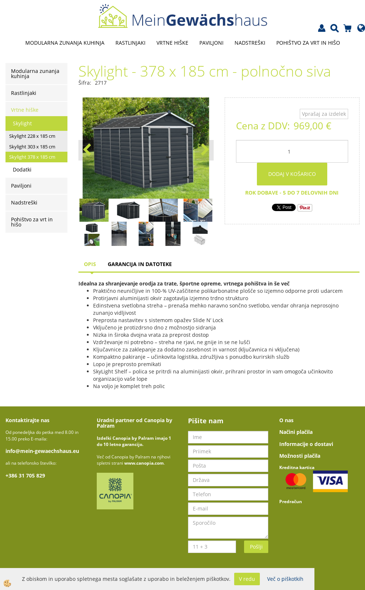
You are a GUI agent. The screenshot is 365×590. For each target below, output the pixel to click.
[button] (204, 150)
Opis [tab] (90, 264)
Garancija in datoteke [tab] (140, 264)
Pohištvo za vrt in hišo (308, 42)
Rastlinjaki (130, 42)
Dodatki (22, 169)
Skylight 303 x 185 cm (32, 146)
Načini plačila (296, 431)
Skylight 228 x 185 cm (32, 136)
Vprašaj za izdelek (324, 113)
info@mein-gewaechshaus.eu (42, 450)
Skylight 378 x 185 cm (32, 157)
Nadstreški (250, 42)
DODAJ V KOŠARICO (292, 173)
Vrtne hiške (172, 42)
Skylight (22, 123)
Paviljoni (211, 42)
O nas (286, 420)
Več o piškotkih (285, 578)
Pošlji (256, 546)
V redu (247, 578)
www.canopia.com (144, 463)
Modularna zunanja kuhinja (64, 42)
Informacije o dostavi (306, 443)
